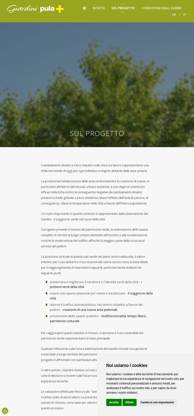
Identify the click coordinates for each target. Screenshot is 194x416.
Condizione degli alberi (161, 8)
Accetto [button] (114, 402)
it (184, 14)
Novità (99, 8)
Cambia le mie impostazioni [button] (157, 402)
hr (174, 14)
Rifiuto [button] (130, 402)
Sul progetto (123, 8)
